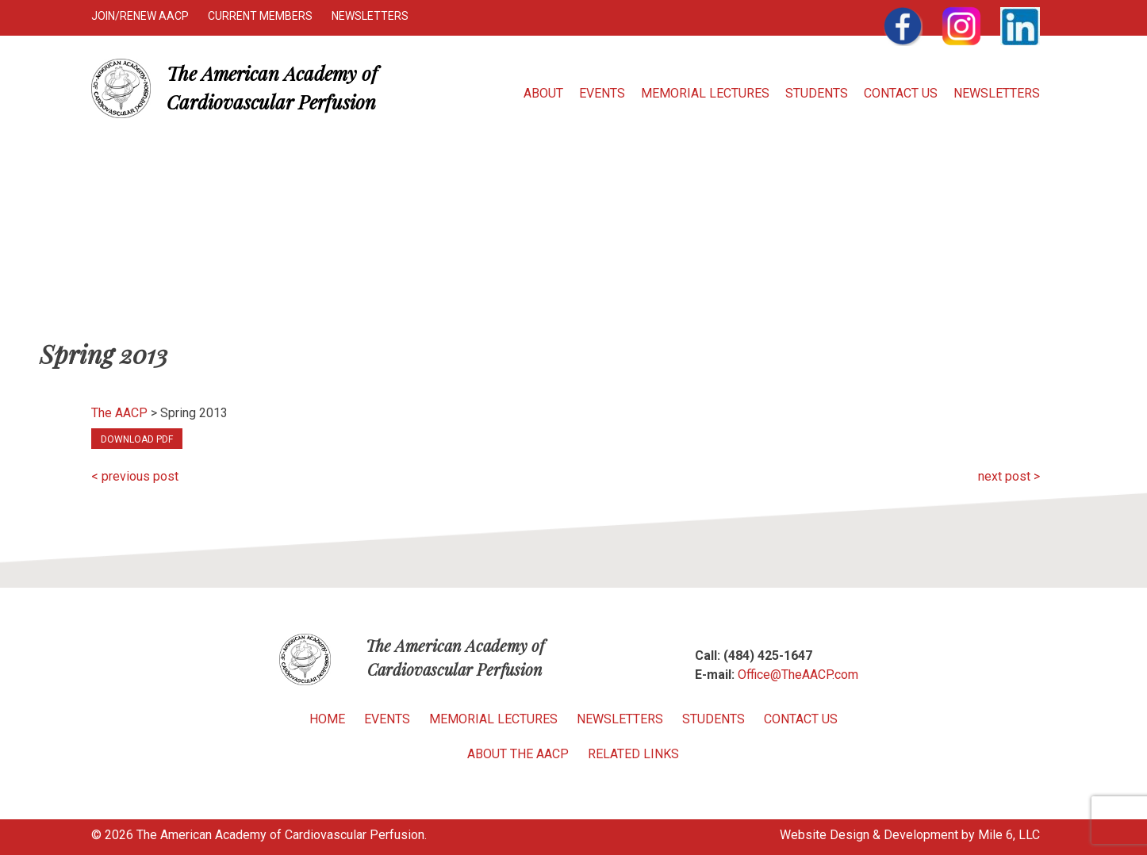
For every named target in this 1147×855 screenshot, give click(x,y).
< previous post (134, 476)
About (543, 93)
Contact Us (901, 93)
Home (327, 719)
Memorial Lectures (705, 93)
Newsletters (370, 16)
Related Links (633, 753)
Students (816, 93)
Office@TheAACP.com (798, 674)
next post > (1009, 476)
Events (602, 93)
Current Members (260, 16)
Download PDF (137, 439)
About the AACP (518, 753)
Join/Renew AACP (140, 16)
